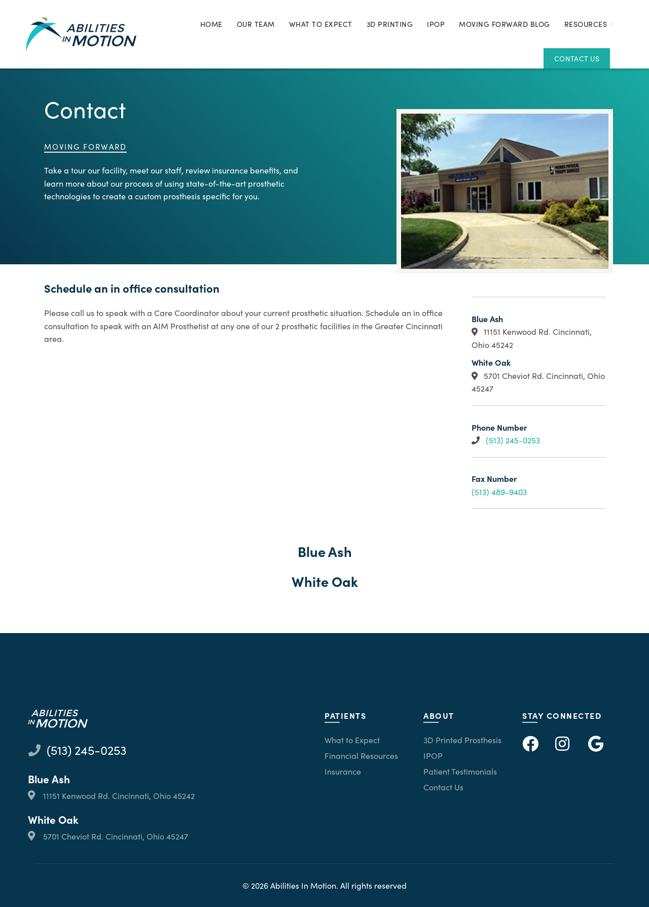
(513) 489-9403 (499, 491)
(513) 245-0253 (513, 439)
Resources (585, 24)
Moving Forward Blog (504, 24)
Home (211, 24)
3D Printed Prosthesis (462, 739)
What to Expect (320, 24)
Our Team (256, 24)
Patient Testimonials (460, 771)
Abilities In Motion (303, 885)
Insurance (342, 771)
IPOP (436, 24)
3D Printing (390, 24)
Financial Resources (361, 755)
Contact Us (576, 58)
